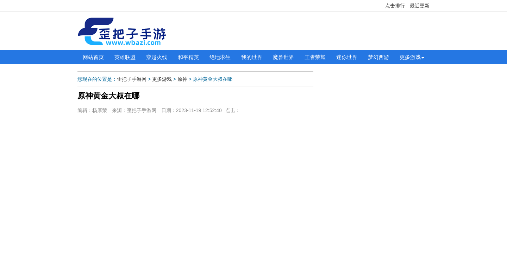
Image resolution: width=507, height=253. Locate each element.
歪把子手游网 (131, 79)
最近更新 (420, 5)
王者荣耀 (315, 57)
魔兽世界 (283, 57)
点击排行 (395, 5)
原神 (182, 79)
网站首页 (93, 57)
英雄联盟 (125, 57)
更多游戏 (410, 57)
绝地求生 (220, 57)
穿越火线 (156, 57)
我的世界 (251, 57)
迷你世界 (346, 57)
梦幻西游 (378, 57)
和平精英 (188, 57)
